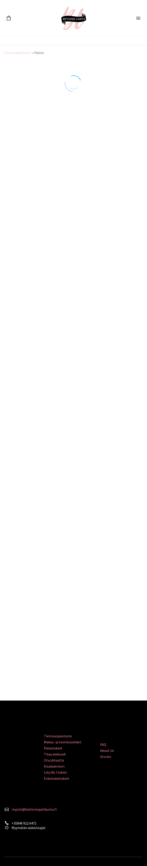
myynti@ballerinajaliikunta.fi (34, 809)
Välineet (25, 52)
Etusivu (10, 52)
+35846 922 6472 (24, 823)
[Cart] (9, 18)
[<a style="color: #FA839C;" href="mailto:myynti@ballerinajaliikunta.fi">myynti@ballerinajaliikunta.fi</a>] (7, 809)
